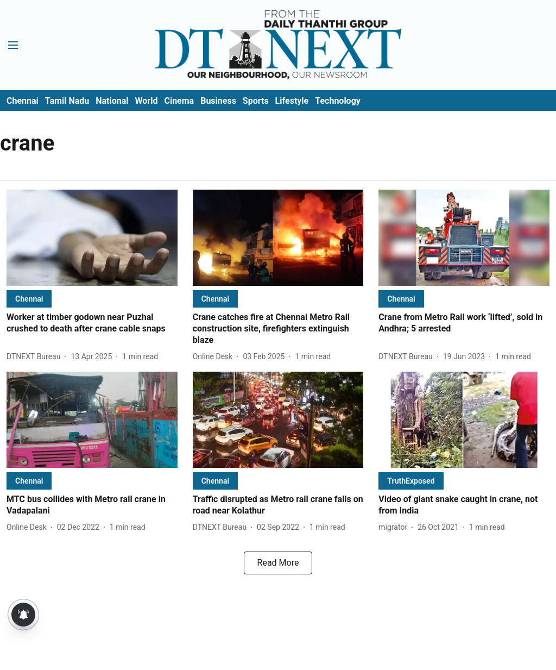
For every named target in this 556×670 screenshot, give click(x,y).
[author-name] (36, 356)
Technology (338, 101)
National (112, 101)
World (146, 101)
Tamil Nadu (67, 101)
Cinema (179, 101)
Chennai (23, 101)
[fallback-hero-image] (92, 238)
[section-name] (29, 298)
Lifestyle (292, 101)
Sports (256, 101)
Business (218, 101)
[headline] (92, 323)
